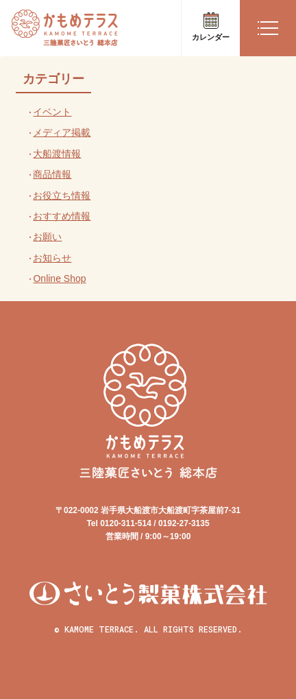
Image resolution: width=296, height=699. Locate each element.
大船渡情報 (57, 153)
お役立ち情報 (61, 195)
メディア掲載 (61, 132)
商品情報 (52, 174)
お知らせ (52, 257)
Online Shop (59, 278)
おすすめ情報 (61, 216)
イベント (52, 111)
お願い (47, 236)
